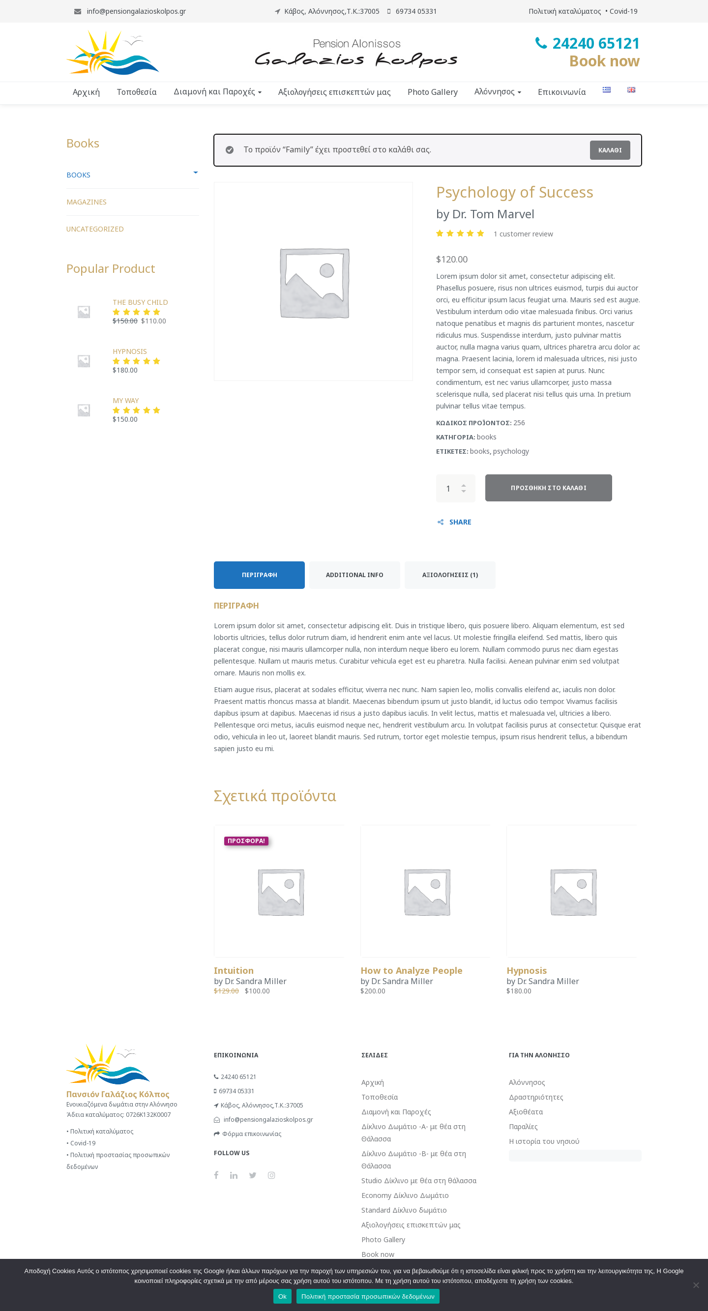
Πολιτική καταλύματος (565, 11)
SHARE (460, 521)
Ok (282, 1296)
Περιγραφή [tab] (259, 575)
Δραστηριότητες (536, 1097)
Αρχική (372, 1082)
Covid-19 (624, 11)
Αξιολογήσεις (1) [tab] (450, 575)
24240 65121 (235, 1077)
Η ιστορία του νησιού (544, 1141)
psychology (511, 451)
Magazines (86, 201)
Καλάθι (610, 150)
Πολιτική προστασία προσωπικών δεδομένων (368, 1296)
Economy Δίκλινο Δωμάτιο (405, 1195)
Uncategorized (95, 228)
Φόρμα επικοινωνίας (247, 1134)
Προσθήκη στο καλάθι (548, 488)
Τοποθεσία (379, 1097)
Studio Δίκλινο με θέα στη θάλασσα (418, 1180)
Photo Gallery (383, 1239)
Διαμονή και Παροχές (396, 1111)
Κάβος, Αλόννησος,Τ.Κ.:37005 (332, 11)
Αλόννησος (527, 1082)
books (487, 436)
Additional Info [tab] (355, 575)
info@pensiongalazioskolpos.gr (135, 11)
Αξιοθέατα (526, 1111)
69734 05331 (234, 1091)
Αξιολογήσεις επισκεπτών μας (411, 1224)
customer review (523, 233)
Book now (604, 61)
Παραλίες (523, 1126)
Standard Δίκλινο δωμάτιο (404, 1210)
